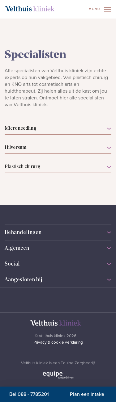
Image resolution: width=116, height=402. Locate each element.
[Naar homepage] (29, 8)
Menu (100, 9)
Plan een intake (87, 394)
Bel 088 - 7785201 (29, 394)
